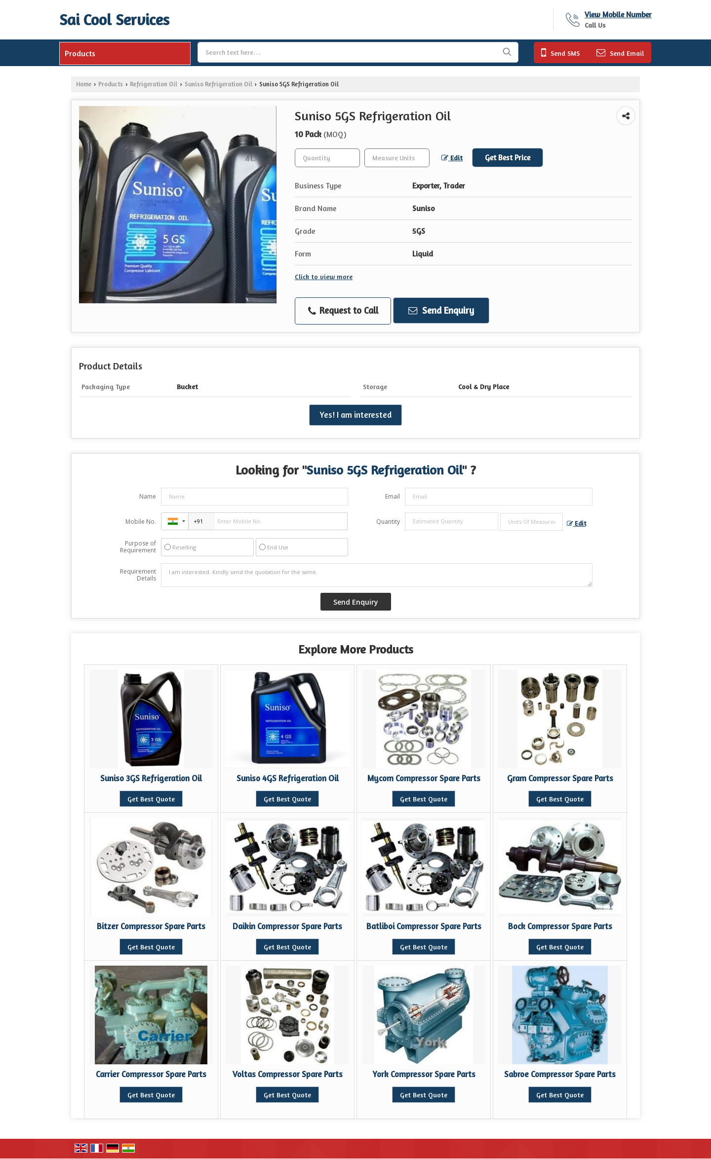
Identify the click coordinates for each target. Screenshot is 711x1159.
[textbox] (397, 157)
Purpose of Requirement (138, 547)
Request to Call (343, 311)
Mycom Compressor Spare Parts (423, 778)
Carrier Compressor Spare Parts (151, 1074)
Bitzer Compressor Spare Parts (151, 926)
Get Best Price (507, 157)
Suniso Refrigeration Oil (218, 84)
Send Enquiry (441, 310)
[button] (618, 14)
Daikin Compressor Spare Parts (287, 926)
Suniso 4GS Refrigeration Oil (288, 778)
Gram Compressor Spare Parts (560, 778)
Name (147, 496)
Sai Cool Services (114, 20)
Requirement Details (138, 575)
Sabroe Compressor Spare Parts (560, 1074)
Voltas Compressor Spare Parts (288, 1074)
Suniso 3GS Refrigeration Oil (151, 778)
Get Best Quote (151, 799)
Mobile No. (140, 521)
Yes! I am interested (355, 415)
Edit (452, 157)
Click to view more (324, 276)
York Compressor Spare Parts (423, 1074)
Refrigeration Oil (153, 84)
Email (392, 496)
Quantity (388, 521)
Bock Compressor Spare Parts (560, 926)
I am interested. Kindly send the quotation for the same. (376, 575)
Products (80, 53)
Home (83, 84)
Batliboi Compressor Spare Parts (423, 926)
